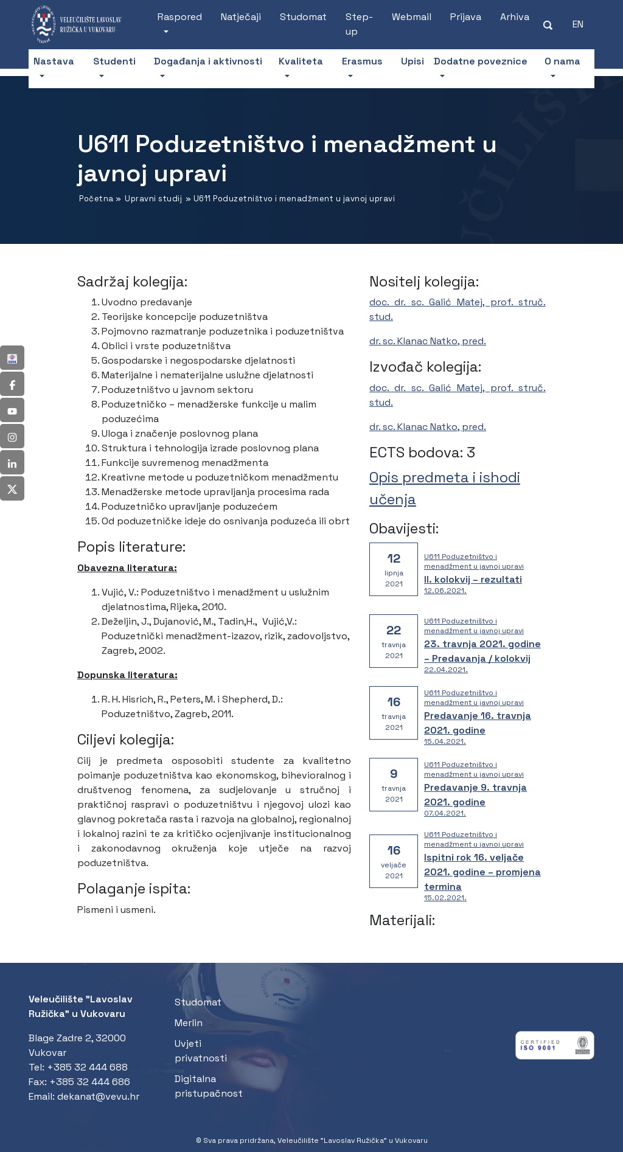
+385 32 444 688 (87, 1067)
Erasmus (362, 61)
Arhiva (514, 16)
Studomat (303, 16)
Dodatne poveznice (480, 61)
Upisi (412, 61)
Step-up (359, 24)
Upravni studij (153, 198)
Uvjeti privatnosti (201, 1050)
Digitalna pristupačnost (209, 1086)
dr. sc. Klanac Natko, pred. (427, 341)
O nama (562, 61)
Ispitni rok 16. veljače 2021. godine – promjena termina (482, 872)
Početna (96, 198)
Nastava (53, 61)
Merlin (189, 1022)
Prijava (465, 16)
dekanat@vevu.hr (98, 1096)
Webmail (411, 16)
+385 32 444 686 (89, 1081)
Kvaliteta (301, 61)
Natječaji (241, 16)
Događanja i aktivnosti (208, 61)
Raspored (180, 16)
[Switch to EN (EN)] (578, 24)
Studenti (114, 61)
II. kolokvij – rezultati (473, 579)
